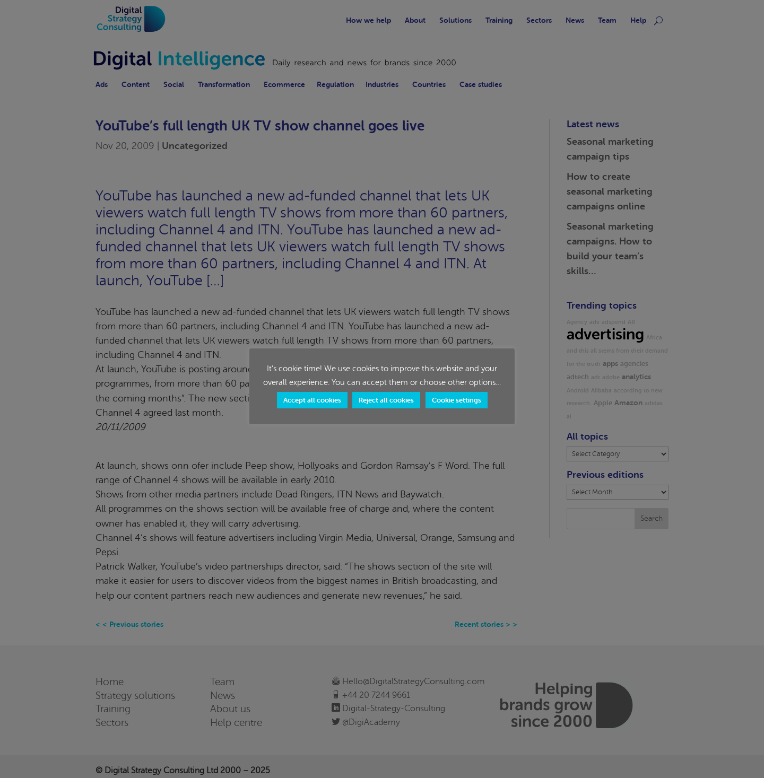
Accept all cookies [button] (312, 400)
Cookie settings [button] (456, 400)
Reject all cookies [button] (386, 400)
